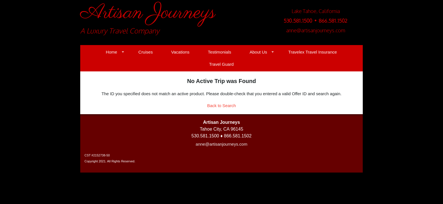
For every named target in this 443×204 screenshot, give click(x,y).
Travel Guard (221, 64)
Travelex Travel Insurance (312, 52)
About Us (258, 52)
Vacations (180, 52)
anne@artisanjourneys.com (221, 144)
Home (111, 52)
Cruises (145, 52)
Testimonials (219, 52)
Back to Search (221, 105)
